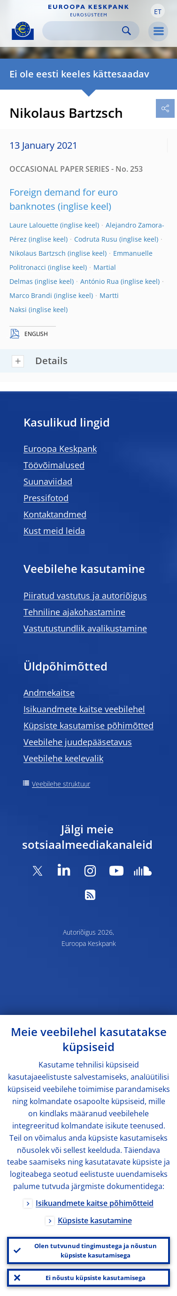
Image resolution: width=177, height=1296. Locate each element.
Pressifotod (46, 497)
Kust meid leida (54, 530)
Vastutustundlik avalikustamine (85, 628)
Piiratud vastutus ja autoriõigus (85, 595)
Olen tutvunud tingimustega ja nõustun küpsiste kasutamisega (95, 1250)
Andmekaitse (49, 692)
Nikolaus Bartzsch (37, 253)
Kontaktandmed (54, 514)
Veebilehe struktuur (61, 783)
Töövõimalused (54, 465)
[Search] (83, 31)
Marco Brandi (30, 295)
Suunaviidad (47, 481)
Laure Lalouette (33, 225)
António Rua (99, 281)
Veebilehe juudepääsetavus (77, 741)
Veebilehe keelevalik (63, 758)
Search (126, 31)
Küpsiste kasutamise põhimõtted (88, 725)
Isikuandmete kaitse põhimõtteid (95, 1203)
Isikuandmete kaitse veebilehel (84, 709)
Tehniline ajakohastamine (74, 612)
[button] (158, 11)
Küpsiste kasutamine (95, 1220)
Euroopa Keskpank (60, 448)
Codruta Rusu (95, 239)
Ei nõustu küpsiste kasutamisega (96, 1277)
